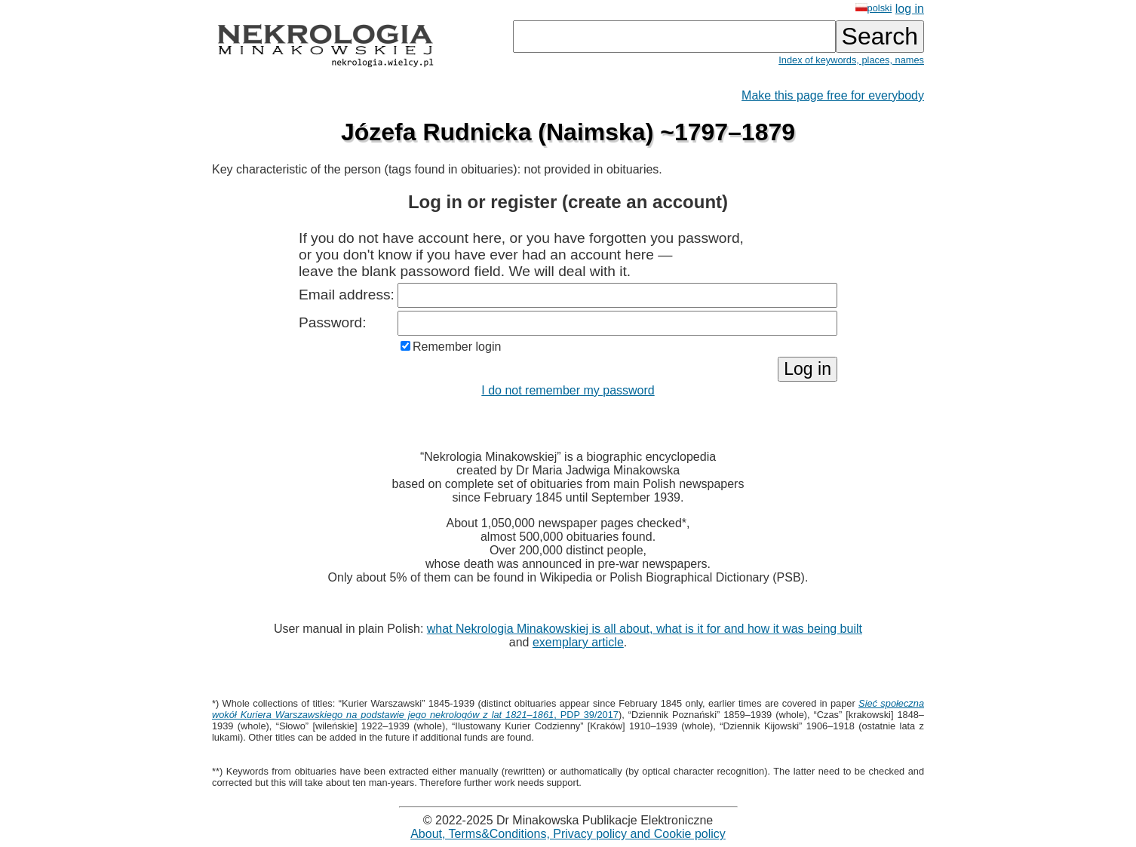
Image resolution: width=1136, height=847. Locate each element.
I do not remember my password (567, 390)
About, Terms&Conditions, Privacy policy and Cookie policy (568, 833)
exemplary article (578, 642)
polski (873, 8)
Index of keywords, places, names (851, 60)
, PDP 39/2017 (568, 709)
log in (909, 8)
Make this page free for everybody (832, 95)
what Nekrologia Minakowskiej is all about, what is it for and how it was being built (644, 628)
